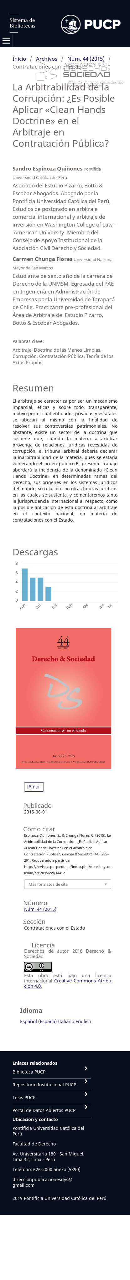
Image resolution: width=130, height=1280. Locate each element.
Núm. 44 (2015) (86, 58)
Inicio (19, 58)
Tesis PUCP (24, 1097)
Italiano (66, 1021)
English (83, 1021)
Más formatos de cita (48, 884)
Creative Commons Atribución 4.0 (67, 983)
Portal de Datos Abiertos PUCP (44, 1110)
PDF (36, 787)
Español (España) (38, 1021)
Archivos (46, 58)
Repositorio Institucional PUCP (44, 1085)
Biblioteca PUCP (29, 1072)
